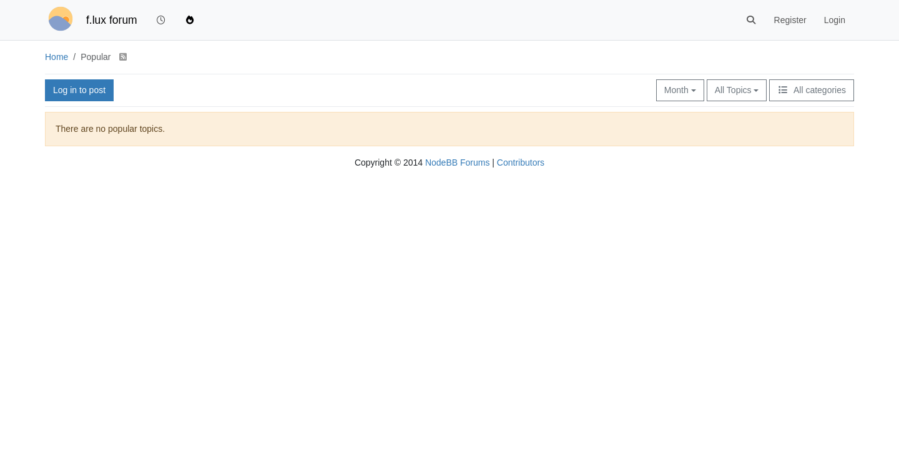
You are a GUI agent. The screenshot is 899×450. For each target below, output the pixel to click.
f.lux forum (111, 20)
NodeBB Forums (457, 163)
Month (680, 90)
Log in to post (79, 90)
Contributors (520, 163)
